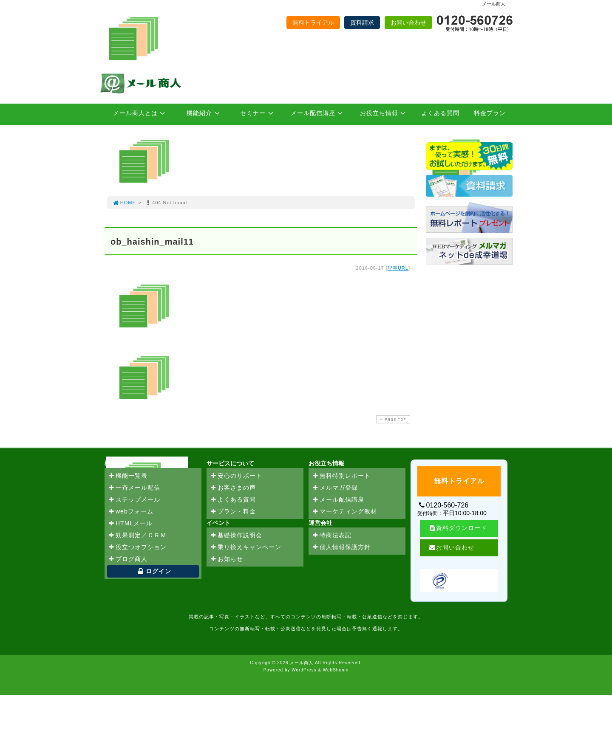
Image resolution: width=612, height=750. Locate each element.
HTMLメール (130, 523)
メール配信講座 (318, 113)
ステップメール (134, 500)
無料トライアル (313, 22)
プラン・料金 (233, 512)
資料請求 (362, 22)
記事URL (398, 268)
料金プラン (490, 113)
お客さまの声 (233, 488)
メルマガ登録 (335, 488)
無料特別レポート (341, 476)
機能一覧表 (127, 476)
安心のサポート (236, 476)
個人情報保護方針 (341, 547)
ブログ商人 (127, 559)
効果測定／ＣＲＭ (137, 535)
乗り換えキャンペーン (245, 547)
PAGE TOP (392, 419)
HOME (124, 202)
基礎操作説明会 (236, 535)
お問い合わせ (408, 22)
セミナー (258, 113)
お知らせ (226, 559)
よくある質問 (440, 113)
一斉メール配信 (134, 488)
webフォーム (130, 512)
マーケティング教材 (344, 512)
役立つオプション (137, 547)
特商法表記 (331, 535)
